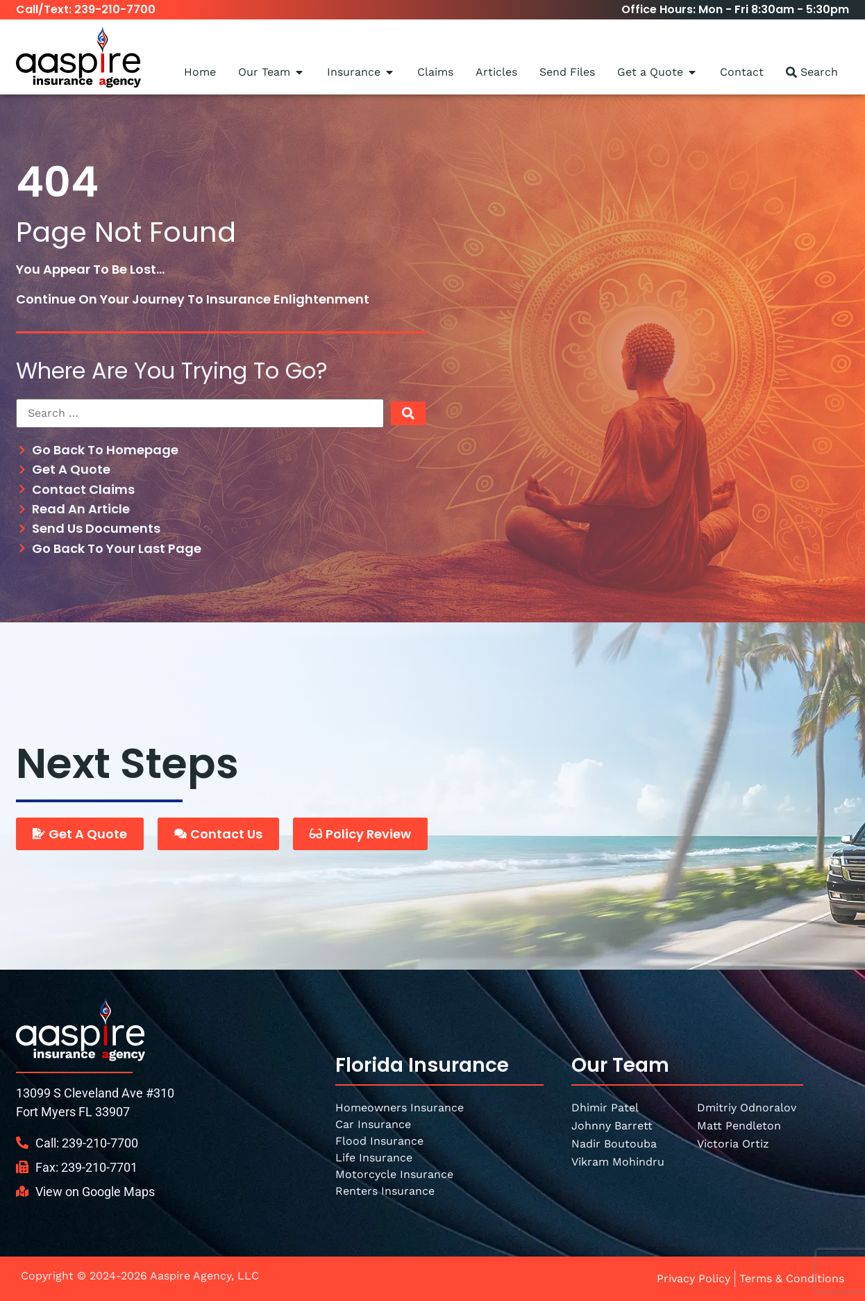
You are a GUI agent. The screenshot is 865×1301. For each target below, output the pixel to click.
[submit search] (408, 413)
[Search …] (200, 413)
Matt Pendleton (739, 1125)
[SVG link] (80, 1029)
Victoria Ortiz (733, 1143)
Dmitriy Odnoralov (746, 1107)
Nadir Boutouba (614, 1143)
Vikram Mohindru (617, 1161)
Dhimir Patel (605, 1107)
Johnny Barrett (612, 1125)
